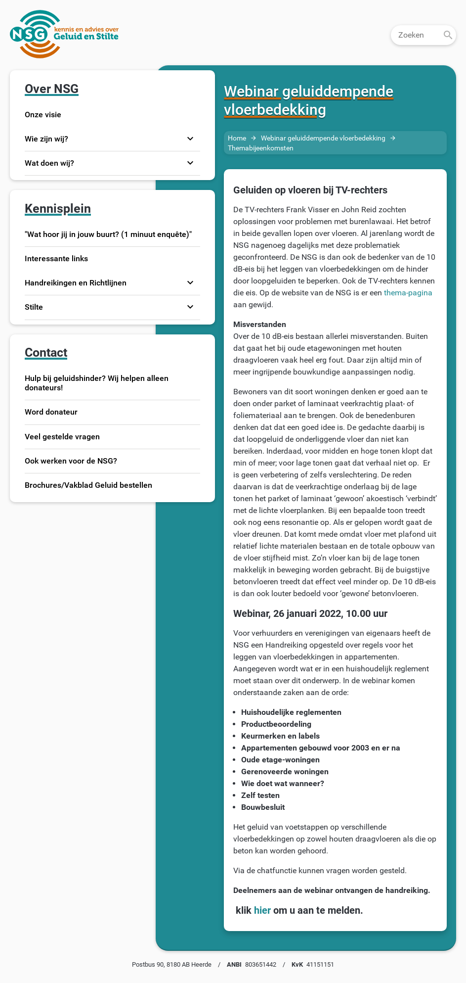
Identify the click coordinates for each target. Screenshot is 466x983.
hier (261, 910)
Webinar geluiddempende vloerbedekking (323, 138)
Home (237, 138)
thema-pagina (408, 292)
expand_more (190, 138)
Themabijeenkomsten (261, 147)
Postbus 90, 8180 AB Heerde (172, 964)
